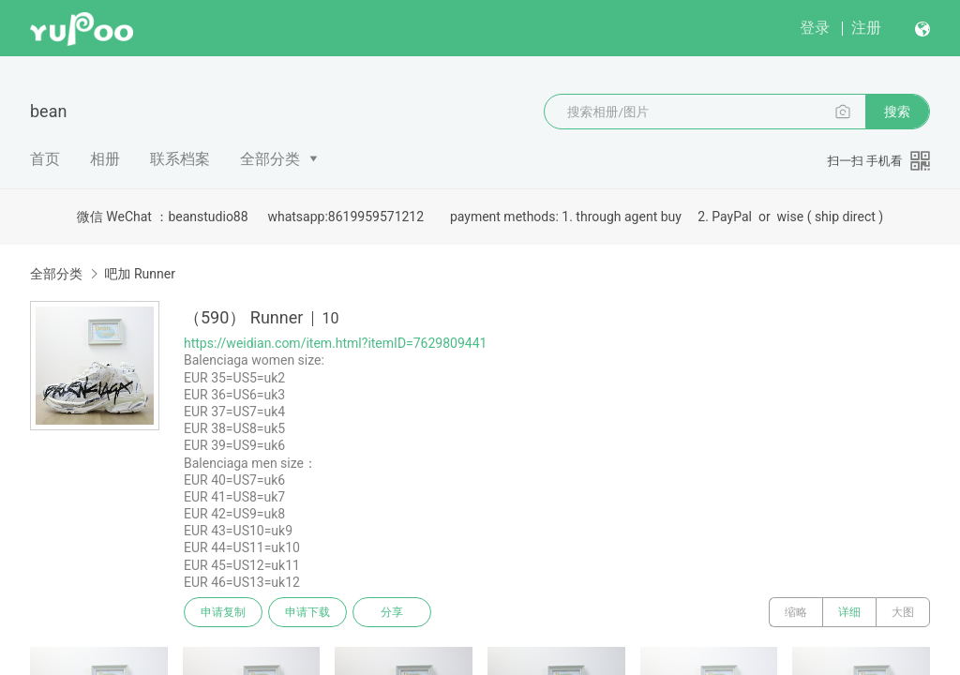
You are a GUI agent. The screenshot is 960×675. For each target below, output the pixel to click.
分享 (392, 612)
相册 (105, 159)
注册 (866, 28)
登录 (815, 28)
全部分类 (270, 159)
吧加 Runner (139, 273)
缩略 (796, 612)
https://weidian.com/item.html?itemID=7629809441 (335, 343)
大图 (903, 612)
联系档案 (180, 159)
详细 (849, 612)
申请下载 (307, 612)
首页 (45, 159)
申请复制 (223, 612)
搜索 (897, 111)
